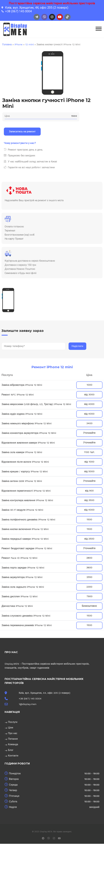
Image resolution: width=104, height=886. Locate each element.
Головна (7, 44)
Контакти (13, 755)
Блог (10, 750)
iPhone (18, 44)
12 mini (29, 44)
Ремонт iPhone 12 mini (52, 367)
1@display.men (27, 704)
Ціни (10, 727)
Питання (13, 738)
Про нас (12, 733)
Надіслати (77, 346)
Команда (13, 744)
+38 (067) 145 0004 (30, 698)
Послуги (12, 722)
